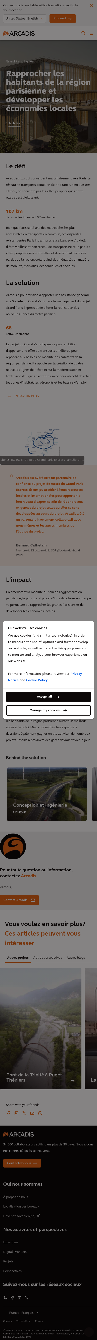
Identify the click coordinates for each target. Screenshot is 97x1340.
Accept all (44, 696)
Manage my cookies (44, 710)
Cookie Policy (37, 680)
